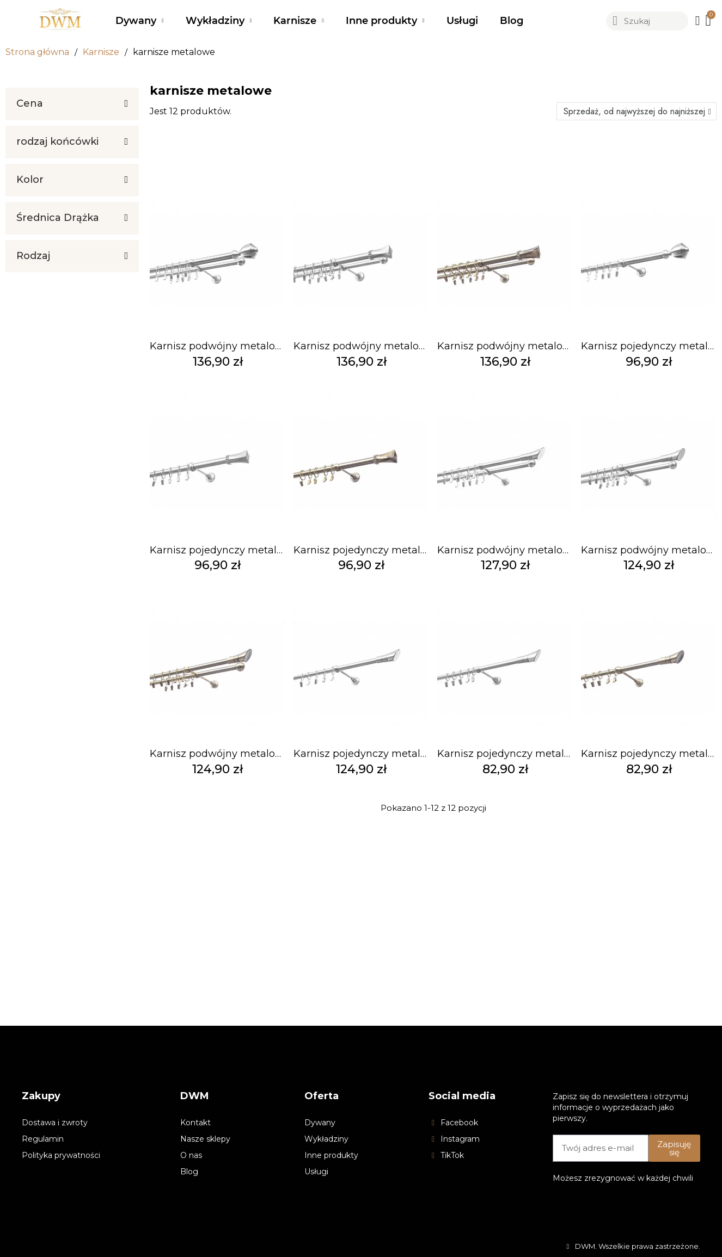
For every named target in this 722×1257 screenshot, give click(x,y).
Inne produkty (385, 21)
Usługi (462, 21)
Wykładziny (219, 21)
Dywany (139, 21)
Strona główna (37, 52)
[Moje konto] (698, 20)
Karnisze (298, 21)
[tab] (72, 104)
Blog (511, 21)
